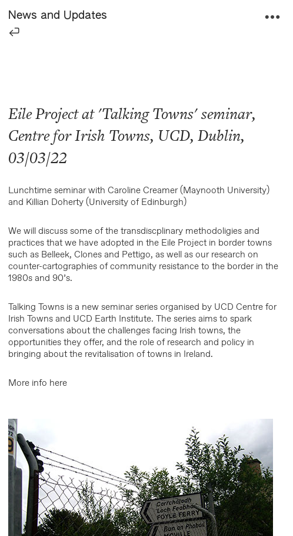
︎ (272, 17)
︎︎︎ (14, 31)
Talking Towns (148, 114)
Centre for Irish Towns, (81, 136)
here (58, 383)
